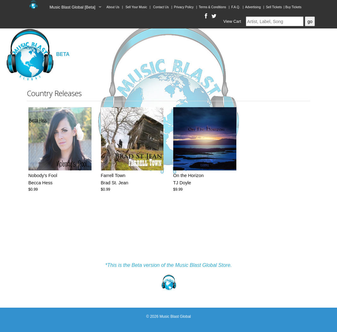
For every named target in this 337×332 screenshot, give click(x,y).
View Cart (232, 21)
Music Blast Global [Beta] (72, 7)
